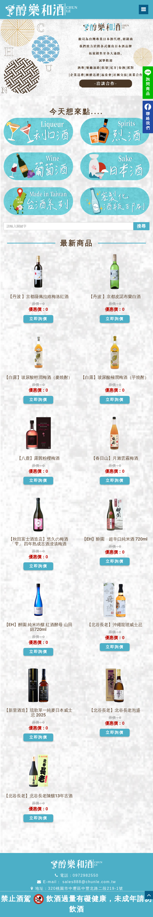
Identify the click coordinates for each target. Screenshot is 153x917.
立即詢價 (38, 319)
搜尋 (141, 226)
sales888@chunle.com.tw (88, 882)
